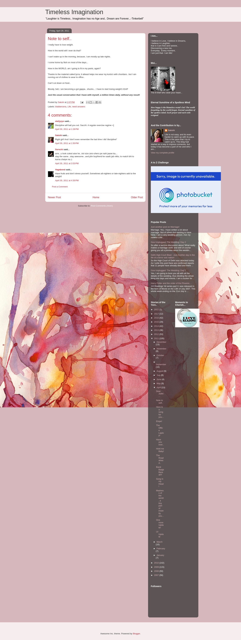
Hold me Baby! (160, 449)
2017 (156, 314)
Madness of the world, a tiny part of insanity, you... (160, 503)
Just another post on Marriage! (165, 227)
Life (69, 106)
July (159, 375)
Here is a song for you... (160, 412)
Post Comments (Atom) (102, 206)
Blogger (136, 633)
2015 (156, 322)
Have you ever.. (160, 442)
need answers (78, 106)
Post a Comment (60, 186)
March (160, 542)
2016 (156, 318)
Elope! (159, 421)
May (159, 383)
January (160, 555)
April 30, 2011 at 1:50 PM (67, 143)
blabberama (60, 106)
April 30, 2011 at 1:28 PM (67, 129)
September (161, 364)
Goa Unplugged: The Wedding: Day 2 (168, 242)
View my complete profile (162, 152)
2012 (156, 334)
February (161, 548)
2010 (156, 563)
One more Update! (159, 524)
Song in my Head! (159, 483)
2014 (156, 326)
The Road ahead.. (159, 459)
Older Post (137, 197)
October (160, 355)
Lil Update (159, 534)
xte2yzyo (59, 121)
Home (96, 197)
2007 (156, 575)
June (159, 379)
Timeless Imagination (74, 12)
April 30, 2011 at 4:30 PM (67, 180)
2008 (156, 571)
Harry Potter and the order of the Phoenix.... (171, 283)
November (161, 348)
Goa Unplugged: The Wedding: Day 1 (168, 270)
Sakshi (58, 135)
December (161, 342)
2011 (156, 338)
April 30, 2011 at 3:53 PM (67, 163)
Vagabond (60, 169)
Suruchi (59, 149)
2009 (156, 567)
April (159, 387)
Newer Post (54, 197)
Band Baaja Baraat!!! (160, 471)
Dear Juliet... (159, 393)
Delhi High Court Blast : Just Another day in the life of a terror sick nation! (173, 256)
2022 (156, 309)
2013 (156, 330)
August (160, 371)
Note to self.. (159, 401)
